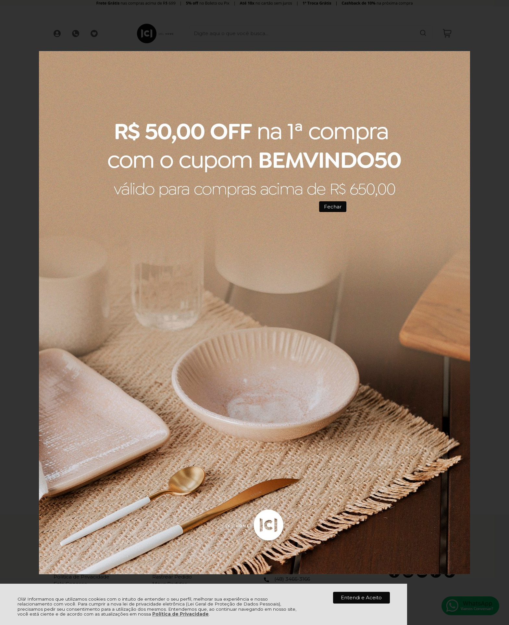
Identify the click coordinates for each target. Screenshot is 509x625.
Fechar (332, 207)
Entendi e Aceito (361, 597)
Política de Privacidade (180, 614)
